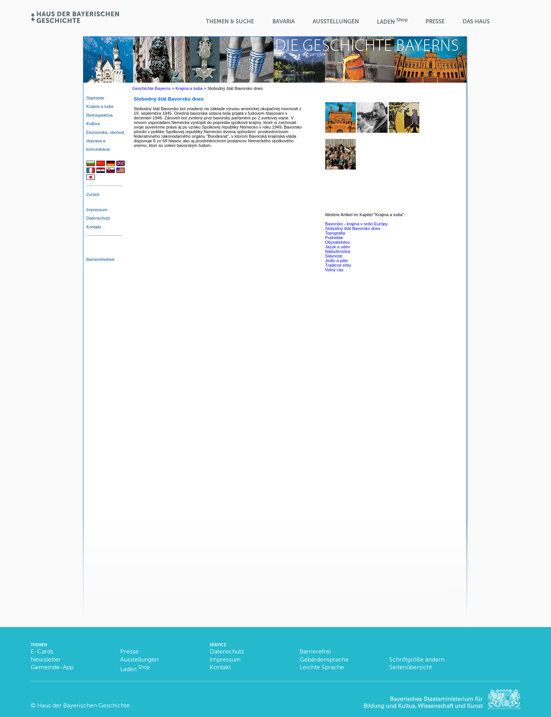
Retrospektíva (99, 115)
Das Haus (476, 21)
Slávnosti (333, 256)
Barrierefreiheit (100, 259)
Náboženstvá (337, 251)
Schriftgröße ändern (416, 659)
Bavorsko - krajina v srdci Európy (356, 224)
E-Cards (42, 651)
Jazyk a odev (337, 246)
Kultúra (93, 123)
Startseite (95, 98)
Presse (435, 21)
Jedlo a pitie (336, 260)
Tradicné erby (338, 265)
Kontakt (93, 227)
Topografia (335, 233)
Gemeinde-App (52, 667)
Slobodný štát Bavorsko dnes (353, 228)
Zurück (92, 194)
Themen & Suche (230, 21)
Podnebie (334, 237)
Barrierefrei (315, 651)
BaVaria (283, 21)
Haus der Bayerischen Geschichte (83, 705)
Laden (392, 21)
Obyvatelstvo (337, 242)
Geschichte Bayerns (151, 88)
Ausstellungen (336, 21)
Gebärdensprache (324, 659)
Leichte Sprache (322, 667)
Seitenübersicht (410, 667)
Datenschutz (98, 218)
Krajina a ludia (100, 106)
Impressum (97, 209)
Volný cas (334, 269)
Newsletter (46, 659)
